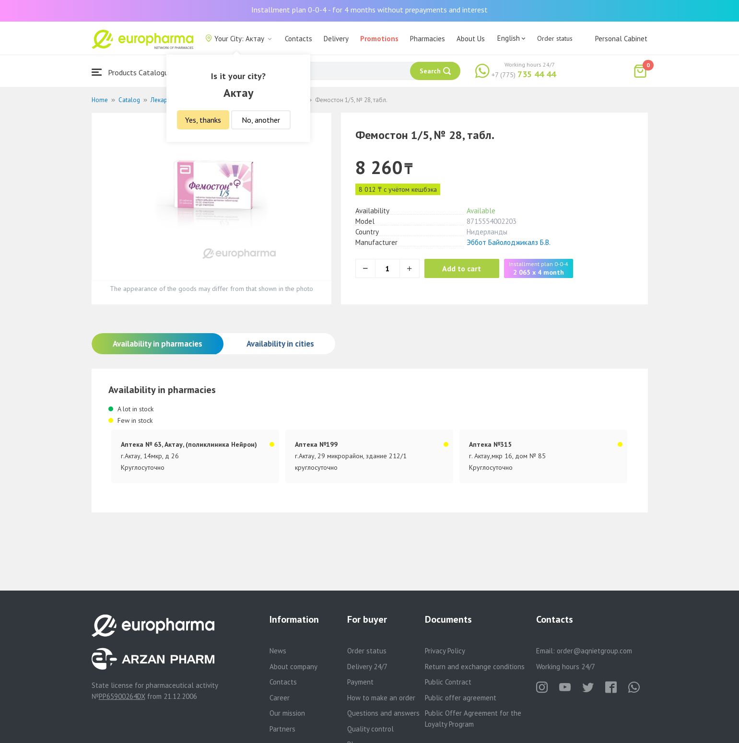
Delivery (336, 38)
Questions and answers (383, 713)
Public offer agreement (460, 697)
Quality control (370, 728)
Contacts (298, 38)
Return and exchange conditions (475, 666)
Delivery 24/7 (367, 666)
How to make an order (381, 697)
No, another (261, 120)
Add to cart (463, 268)
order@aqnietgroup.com (594, 650)
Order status (555, 38)
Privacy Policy (445, 650)
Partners (282, 728)
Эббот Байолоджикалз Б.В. (509, 242)
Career (280, 697)
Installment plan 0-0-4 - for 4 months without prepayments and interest (369, 9)
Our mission (287, 713)
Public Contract (448, 681)
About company (293, 666)
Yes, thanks (203, 120)
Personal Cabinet (621, 38)
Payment (360, 681)
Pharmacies (427, 38)
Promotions (379, 38)
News (278, 650)
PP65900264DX (122, 696)
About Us (471, 38)
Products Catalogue (132, 72)
